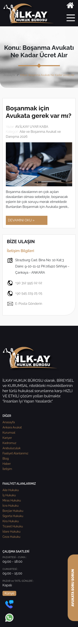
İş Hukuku (9, 495)
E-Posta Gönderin (24, 304)
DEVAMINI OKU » (21, 220)
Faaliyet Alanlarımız (15, 453)
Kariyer (7, 437)
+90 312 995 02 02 (24, 283)
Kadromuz (9, 443)
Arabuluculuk (11, 448)
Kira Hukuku (10, 521)
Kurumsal (8, 432)
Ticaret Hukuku (12, 526)
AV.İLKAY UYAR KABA (31, 127)
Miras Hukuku (11, 500)
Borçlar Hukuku (12, 510)
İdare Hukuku (11, 531)
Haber (6, 463)
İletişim (7, 469)
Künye (9, 593)
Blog (5, 458)
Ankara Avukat (12, 427)
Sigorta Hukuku (12, 516)
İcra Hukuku (10, 505)
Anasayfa (9, 75)
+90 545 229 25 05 (24, 293)
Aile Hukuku (10, 490)
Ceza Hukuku (11, 536)
